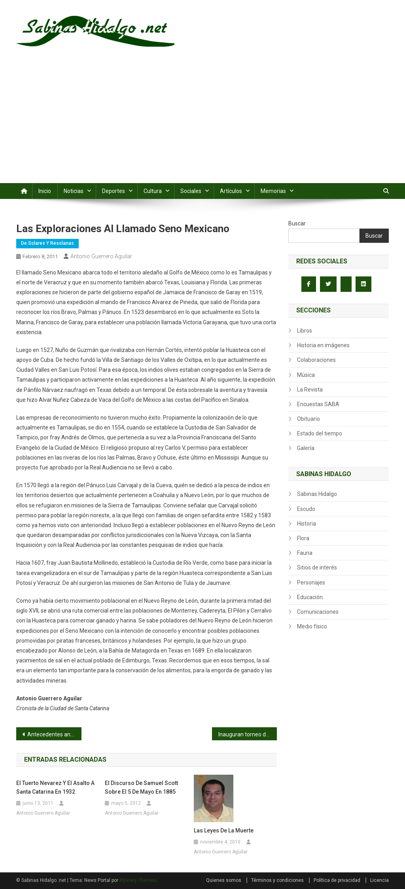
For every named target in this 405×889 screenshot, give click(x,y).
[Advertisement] (202, 123)
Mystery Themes (137, 880)
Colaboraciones (316, 360)
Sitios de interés (317, 567)
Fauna (304, 553)
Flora (303, 538)
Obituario (308, 419)
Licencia (379, 880)
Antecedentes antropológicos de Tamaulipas (54, 734)
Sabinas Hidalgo (317, 494)
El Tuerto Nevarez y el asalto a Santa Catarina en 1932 (55, 787)
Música (306, 375)
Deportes (113, 191)
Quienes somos (223, 880)
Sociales (190, 191)
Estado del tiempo (319, 433)
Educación (310, 597)
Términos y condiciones (277, 880)
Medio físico (312, 626)
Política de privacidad (337, 880)
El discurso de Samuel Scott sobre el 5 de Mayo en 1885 (141, 787)
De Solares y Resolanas (47, 243)
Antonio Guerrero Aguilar (101, 256)
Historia (306, 523)
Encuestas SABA (318, 404)
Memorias (273, 191)
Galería (305, 448)
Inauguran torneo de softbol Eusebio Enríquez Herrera (247, 734)
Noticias (73, 191)
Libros (304, 330)
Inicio (44, 191)
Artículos (231, 191)
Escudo (306, 509)
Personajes (311, 582)
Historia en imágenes (323, 345)
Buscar (297, 223)
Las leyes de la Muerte (224, 830)
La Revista (310, 389)
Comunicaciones (318, 612)
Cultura (153, 191)
